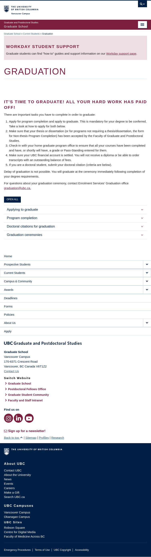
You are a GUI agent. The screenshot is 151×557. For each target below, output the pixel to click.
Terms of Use (42, 549)
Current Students (31, 34)
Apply (8, 331)
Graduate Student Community (28, 394)
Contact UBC (13, 470)
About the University (17, 474)
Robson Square (14, 527)
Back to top (13, 437)
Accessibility (82, 549)
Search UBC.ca (14, 497)
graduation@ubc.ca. (17, 188)
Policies (9, 314)
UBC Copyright (62, 549)
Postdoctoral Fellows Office (27, 389)
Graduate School (12, 34)
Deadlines (10, 298)
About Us (10, 322)
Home (8, 256)
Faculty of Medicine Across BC (24, 536)
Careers (9, 488)
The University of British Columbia (54, 8)
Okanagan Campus (17, 516)
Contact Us (11, 371)
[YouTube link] (29, 418)
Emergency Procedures (17, 549)
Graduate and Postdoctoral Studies (75, 344)
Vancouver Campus (17, 512)
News (8, 479)
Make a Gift (11, 492)
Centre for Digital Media (20, 532)
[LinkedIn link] (18, 418)
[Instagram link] (8, 418)
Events (8, 483)
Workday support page (121, 53)
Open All (12, 199)
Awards (8, 289)
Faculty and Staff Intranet (25, 400)
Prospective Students (17, 264)
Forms (8, 306)
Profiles (44, 437)
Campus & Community (18, 281)
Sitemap (30, 437)
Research (57, 437)
